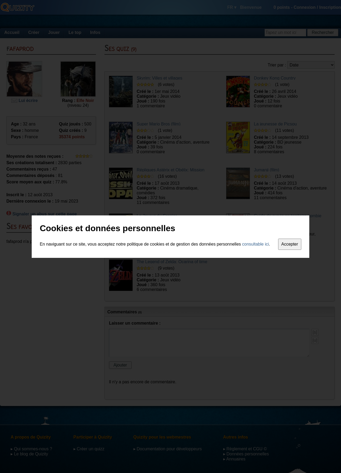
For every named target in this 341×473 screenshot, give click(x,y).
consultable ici (255, 244)
